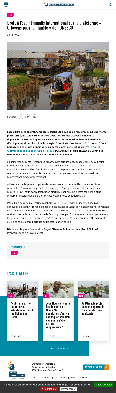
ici (100, 229)
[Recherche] (111, 5)
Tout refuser (49, 389)
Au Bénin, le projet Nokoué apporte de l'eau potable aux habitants (93, 308)
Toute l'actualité (58, 348)
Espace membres (96, 367)
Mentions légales (49, 377)
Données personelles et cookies (74, 377)
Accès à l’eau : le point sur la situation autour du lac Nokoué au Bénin (22, 310)
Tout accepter (103, 384)
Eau (10, 15)
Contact (35, 377)
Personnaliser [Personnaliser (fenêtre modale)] (68, 389)
